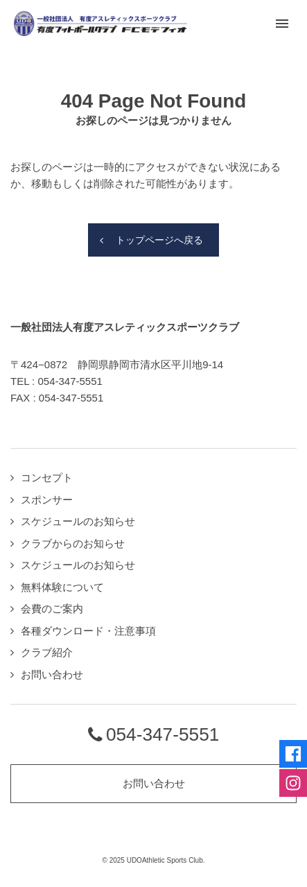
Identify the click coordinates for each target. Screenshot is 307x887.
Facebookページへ (293, 754)
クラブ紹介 (47, 652)
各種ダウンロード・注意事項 (88, 631)
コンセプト (47, 477)
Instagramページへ (293, 783)
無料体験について (62, 587)
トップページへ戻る (159, 240)
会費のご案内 (52, 608)
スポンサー (47, 500)
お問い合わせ (52, 674)
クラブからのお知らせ (73, 543)
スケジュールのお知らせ (78, 521)
